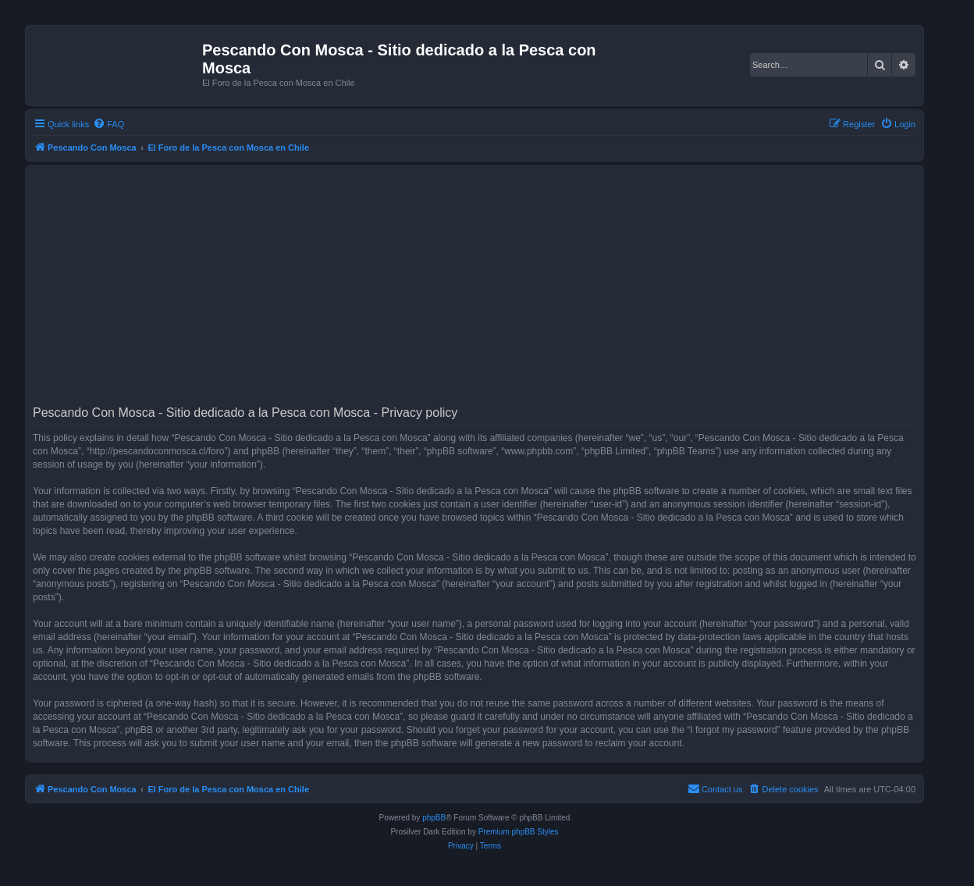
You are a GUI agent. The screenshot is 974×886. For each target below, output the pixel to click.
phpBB (434, 817)
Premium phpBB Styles (518, 831)
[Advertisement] (501, 290)
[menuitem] (108, 124)
